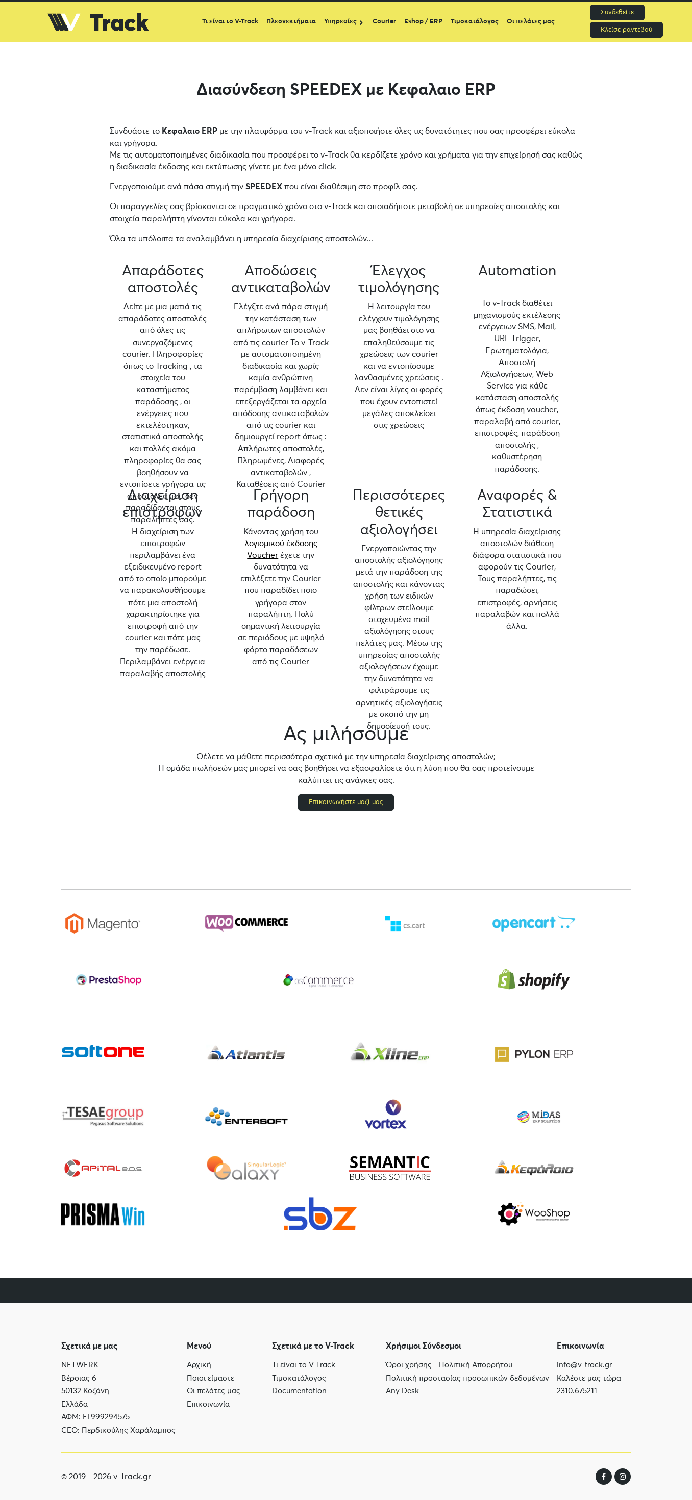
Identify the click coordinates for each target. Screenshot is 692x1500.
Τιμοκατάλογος (475, 21)
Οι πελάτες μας (531, 21)
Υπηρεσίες (340, 21)
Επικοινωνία (208, 1408)
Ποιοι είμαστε (210, 1382)
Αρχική (199, 1369)
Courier (384, 21)
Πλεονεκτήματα (291, 21)
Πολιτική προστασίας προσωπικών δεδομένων (467, 1386)
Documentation (299, 1397)
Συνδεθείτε (617, 12)
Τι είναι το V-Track (230, 21)
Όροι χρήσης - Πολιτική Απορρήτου (449, 1374)
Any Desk (402, 1400)
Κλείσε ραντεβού (626, 30)
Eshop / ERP (423, 21)
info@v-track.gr (584, 1375)
